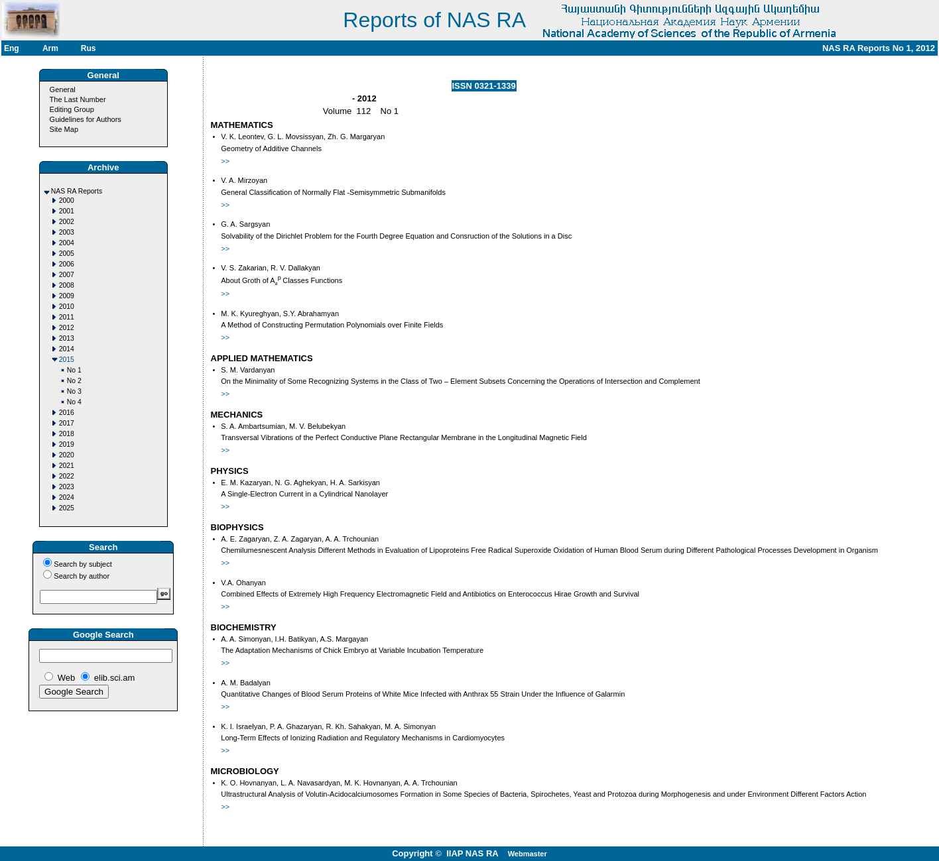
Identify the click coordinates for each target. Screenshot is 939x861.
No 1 (74, 370)
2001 (66, 211)
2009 (66, 296)
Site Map (64, 129)
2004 (66, 243)
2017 (66, 423)
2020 (66, 455)
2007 (66, 274)
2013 (66, 338)
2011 (66, 317)
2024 (66, 497)
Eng (11, 48)
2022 (66, 476)
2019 (66, 444)
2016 (66, 412)
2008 (66, 285)
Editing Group (72, 109)
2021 (66, 465)
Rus (88, 48)
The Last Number (78, 99)
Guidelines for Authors (85, 119)
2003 (66, 232)
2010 (66, 306)
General (63, 89)
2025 (66, 508)
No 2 (74, 380)
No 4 (74, 402)
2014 (66, 349)
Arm (50, 48)
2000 (66, 200)
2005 (66, 253)
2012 (66, 327)
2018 (66, 433)
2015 (66, 359)
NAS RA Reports (76, 191)
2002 (66, 221)
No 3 (74, 391)
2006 (66, 264)
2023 (66, 486)
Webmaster (527, 854)
